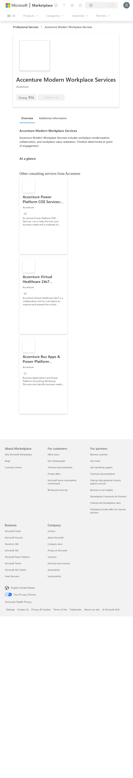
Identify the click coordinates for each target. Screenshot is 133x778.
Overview (27, 118)
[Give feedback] (56, 5)
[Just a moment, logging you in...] (126, 5)
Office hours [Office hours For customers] (53, 454)
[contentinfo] (41, 27)
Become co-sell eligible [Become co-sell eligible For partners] (101, 489)
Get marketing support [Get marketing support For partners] (101, 467)
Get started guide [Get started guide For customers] (56, 460)
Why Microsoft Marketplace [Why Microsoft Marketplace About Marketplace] (18, 454)
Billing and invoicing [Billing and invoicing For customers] (57, 489)
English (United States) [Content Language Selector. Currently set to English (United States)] (23, 587)
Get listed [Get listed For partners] (95, 460)
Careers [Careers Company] (51, 531)
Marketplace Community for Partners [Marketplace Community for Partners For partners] (108, 496)
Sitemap (10, 609)
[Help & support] (64, 5)
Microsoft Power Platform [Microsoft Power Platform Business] (17, 556)
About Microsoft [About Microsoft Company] (55, 537)
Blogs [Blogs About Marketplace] (7, 460)
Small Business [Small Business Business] (12, 576)
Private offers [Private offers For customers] (54, 473)
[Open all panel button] (11, 15)
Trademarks (76, 609)
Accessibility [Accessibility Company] (54, 569)
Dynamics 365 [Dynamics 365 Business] (12, 543)
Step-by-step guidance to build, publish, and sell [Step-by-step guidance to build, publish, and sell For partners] (105, 482)
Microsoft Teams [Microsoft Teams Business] (13, 563)
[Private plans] (80, 5)
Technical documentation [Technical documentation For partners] (102, 473)
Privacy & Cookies (41, 609)
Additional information (53, 118)
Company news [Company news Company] (55, 543)
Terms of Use (60, 609)
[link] (43, 215)
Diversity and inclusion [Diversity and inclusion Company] (59, 563)
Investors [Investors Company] (52, 556)
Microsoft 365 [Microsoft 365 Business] (11, 550)
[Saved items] (72, 5)
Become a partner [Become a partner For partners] (99, 454)
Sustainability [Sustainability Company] (54, 576)
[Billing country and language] (101, 5)
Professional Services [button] (25, 27)
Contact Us (23, 609)
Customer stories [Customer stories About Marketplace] (13, 467)
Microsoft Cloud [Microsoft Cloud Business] (12, 531)
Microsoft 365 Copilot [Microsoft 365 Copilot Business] (15, 569)
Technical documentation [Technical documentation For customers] (60, 467)
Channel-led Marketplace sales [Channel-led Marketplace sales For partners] (105, 502)
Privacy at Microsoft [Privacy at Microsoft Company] (57, 550)
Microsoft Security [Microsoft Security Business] (14, 537)
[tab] (28, 118)
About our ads (92, 609)
